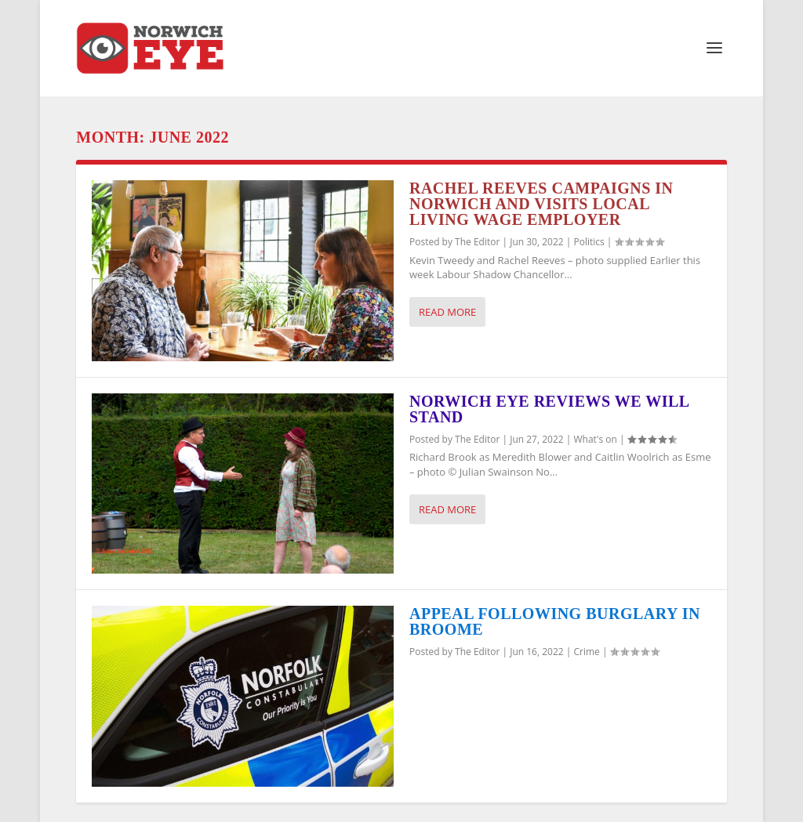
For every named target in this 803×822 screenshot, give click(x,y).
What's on (594, 439)
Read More (447, 312)
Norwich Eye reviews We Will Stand (549, 409)
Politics (588, 241)
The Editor (477, 241)
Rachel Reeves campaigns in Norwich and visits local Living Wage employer (541, 203)
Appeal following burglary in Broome (554, 621)
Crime (586, 651)
